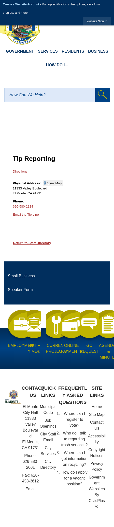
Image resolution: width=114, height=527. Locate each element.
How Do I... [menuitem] (57, 65)
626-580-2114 (23, 206)
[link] (97, 21)
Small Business (21, 276)
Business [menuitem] (98, 51)
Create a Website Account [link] (21, 4)
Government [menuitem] (20, 51)
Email (30, 489)
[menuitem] (57, 276)
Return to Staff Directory (32, 243)
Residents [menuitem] (73, 51)
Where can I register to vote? (74, 419)
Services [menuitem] (48, 51)
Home (97, 407)
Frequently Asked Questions (72, 395)
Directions (20, 171)
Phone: (18, 201)
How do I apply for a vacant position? (74, 478)
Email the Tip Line (26, 214)
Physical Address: (27, 183)
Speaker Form (20, 290)
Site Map (96, 414)
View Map (54, 183)
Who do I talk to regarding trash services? (74, 439)
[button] (102, 95)
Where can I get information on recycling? (74, 459)
